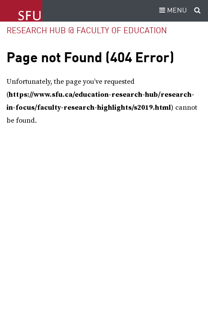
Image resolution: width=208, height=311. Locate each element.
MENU (171, 10)
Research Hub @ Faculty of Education (86, 31)
